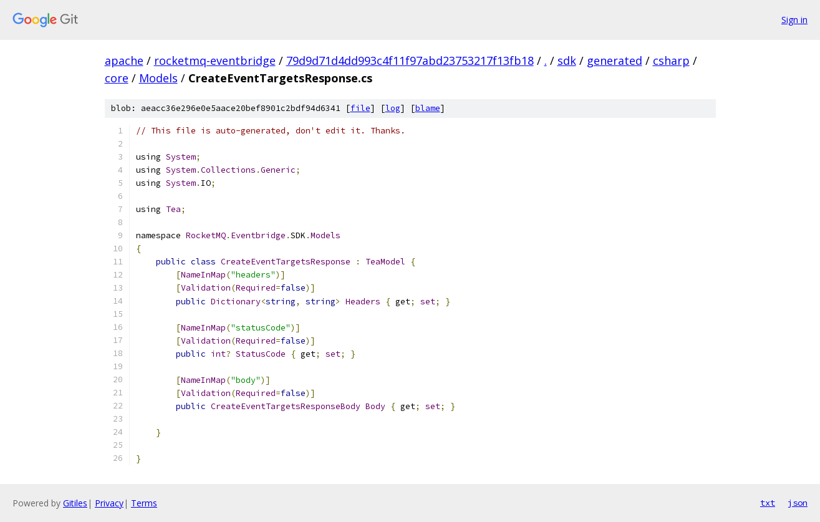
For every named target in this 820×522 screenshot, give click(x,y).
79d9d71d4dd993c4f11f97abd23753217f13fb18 (410, 60)
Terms (144, 503)
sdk (566, 60)
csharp (671, 60)
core (116, 77)
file (360, 108)
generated (614, 60)
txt (767, 502)
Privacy (109, 503)
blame (427, 108)
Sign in (794, 20)
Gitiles (75, 503)
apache (124, 60)
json (798, 502)
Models (158, 77)
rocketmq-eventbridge (215, 60)
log (392, 108)
